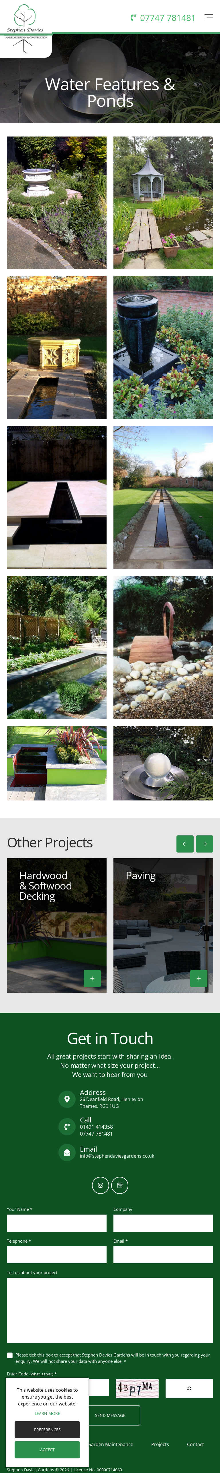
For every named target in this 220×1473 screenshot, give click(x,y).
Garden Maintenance (110, 1444)
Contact (195, 1444)
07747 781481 (96, 1133)
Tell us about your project (32, 1272)
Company (122, 1209)
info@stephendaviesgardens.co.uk (117, 1156)
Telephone (19, 1241)
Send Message (110, 1415)
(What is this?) (41, 1374)
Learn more (47, 1413)
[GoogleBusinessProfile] (119, 1185)
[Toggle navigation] (208, 19)
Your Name (19, 1209)
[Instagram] (100, 1185)
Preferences (47, 1429)
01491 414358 (96, 1126)
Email (120, 1241)
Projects (160, 1444)
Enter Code (32, 1374)
